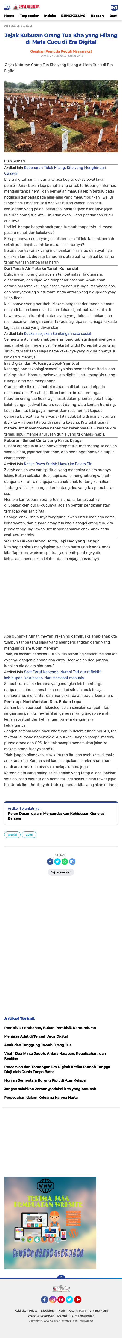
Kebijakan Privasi (26, 1310)
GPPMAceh (12, 26)
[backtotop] (61, 1279)
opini (29, 834)
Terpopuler (29, 16)
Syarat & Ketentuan (41, 1315)
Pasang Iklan (77, 1310)
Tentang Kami (98, 1310)
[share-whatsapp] (65, 861)
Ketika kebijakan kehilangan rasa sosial (57, 333)
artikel (12, 834)
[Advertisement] (61, 594)
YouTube (81, 1301)
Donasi (62, 1315)
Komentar (61, 872)
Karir (61, 1310)
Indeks (50, 16)
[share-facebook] (50, 861)
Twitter (71, 1301)
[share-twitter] (57, 861)
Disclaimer (48, 1310)
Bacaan (97, 16)
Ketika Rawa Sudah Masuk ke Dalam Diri (58, 464)
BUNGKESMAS (73, 16)
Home (9, 16)
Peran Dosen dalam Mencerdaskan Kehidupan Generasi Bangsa (56, 816)
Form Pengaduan (82, 1315)
